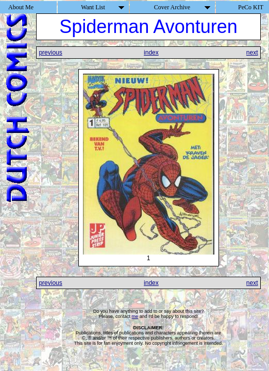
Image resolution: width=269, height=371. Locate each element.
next (252, 52)
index (151, 52)
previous (50, 52)
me (135, 316)
